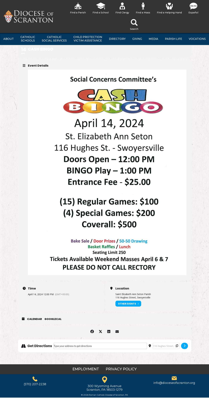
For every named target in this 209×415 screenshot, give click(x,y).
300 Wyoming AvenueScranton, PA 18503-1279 (104, 388)
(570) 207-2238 (35, 384)
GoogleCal (52, 319)
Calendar (34, 319)
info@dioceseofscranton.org (174, 383)
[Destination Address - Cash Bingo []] (166, 346)
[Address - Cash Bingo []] (100, 346)
